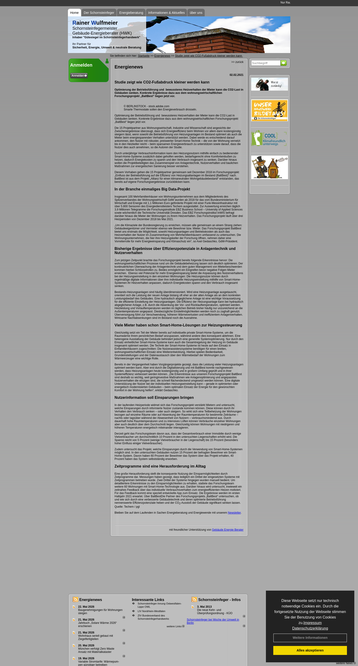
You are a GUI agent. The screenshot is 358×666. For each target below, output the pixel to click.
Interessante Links (148, 600)
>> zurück (237, 62)
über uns (196, 13)
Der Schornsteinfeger (99, 13)
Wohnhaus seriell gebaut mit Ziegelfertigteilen (95, 637)
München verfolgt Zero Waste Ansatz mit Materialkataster (96, 650)
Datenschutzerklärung (310, 628)
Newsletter (234, 512)
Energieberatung (131, 13)
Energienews (90, 600)
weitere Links (175, 626)
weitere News (346, 663)
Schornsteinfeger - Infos (219, 600)
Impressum (312, 623)
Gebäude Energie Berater (228, 529)
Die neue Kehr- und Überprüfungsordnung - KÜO (214, 611)
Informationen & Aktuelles (166, 13)
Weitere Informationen (310, 637)
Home (74, 13)
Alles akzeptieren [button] (310, 650)
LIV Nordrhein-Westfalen (151, 611)
